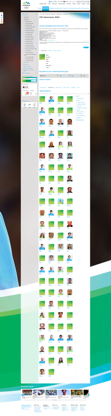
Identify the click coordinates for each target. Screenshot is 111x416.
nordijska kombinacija (81, 104)
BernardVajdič (59, 353)
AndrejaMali (49, 240)
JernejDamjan (49, 126)
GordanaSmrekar (68, 319)
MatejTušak (40, 353)
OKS (43, 13)
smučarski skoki (80, 111)
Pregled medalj (58, 87)
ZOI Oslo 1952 (28, 50)
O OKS (49, 3)
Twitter (51, 1)
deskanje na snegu (80, 102)
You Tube (82, 408)
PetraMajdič (40, 240)
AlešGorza (59, 171)
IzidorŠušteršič (50, 342)
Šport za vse (66, 8)
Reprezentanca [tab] (80, 120)
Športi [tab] (77, 96)
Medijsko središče (61, 3)
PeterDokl (49, 137)
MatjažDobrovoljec (41, 137)
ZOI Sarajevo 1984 (29, 36)
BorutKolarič (59, 206)
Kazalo (88, 3)
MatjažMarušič (49, 251)
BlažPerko (49, 274)
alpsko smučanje (80, 98)
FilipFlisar (49, 160)
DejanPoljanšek (41, 296)
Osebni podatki (43, 50)
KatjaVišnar (59, 365)
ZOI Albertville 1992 (29, 32)
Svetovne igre (25, 64)
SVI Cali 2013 (37, 408)
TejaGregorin (68, 171)
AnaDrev (68, 137)
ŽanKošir (49, 217)
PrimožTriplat (59, 342)
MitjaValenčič (68, 353)
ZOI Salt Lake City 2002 (29, 26)
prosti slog (79, 106)
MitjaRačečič (68, 296)
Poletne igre (26, 17)
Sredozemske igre (26, 66)
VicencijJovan (59, 194)
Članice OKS (54, 3)
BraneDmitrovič (59, 126)
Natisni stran (74, 1)
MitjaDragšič (59, 137)
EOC (61, 1)
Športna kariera (85, 8)
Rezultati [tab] (78, 117)
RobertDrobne (40, 149)
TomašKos (40, 217)
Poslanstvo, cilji (65, 406)
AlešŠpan (59, 331)
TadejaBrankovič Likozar (59, 115)
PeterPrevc (59, 296)
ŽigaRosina (59, 308)
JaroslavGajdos (59, 160)
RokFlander (40, 160)
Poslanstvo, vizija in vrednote (47, 408)
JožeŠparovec (69, 331)
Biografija (50, 50)
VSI (88, 93)
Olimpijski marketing (75, 8)
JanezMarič (40, 251)
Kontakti (78, 3)
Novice (78, 87)
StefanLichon (68, 228)
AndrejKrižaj (49, 228)
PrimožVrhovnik (41, 376)
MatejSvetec (40, 331)
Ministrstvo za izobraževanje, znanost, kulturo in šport (56, 1)
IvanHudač (49, 183)
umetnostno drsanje (81, 115)
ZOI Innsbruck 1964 (29, 45)
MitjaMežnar (49, 262)
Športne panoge (26, 73)
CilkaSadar (40, 319)
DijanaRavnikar (41, 308)
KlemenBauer (49, 103)
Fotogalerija (73, 87)
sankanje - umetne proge (82, 107)
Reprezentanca (51, 87)
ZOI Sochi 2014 (28, 21)
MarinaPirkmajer (50, 285)
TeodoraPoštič (50, 296)
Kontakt (73, 410)
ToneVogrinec (68, 365)
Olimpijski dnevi (56, 407)
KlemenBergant (68, 103)
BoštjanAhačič (40, 103)
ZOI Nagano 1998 (28, 28)
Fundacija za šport (54, 1)
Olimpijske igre (26, 16)
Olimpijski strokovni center (56, 8)
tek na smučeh (80, 113)
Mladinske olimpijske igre (28, 68)
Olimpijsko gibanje (43, 3)
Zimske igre (26, 19)
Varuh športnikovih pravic (66, 410)
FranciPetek (68, 274)
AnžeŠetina (49, 331)
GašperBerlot (40, 115)
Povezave (83, 3)
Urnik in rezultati (66, 87)
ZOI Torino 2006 (28, 25)
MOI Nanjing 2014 (38, 410)
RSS (1, 22)
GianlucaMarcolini (59, 240)
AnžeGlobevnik (50, 171)
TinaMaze (68, 251)
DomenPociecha (68, 285)
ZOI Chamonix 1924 (29, 60)
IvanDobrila (68, 126)
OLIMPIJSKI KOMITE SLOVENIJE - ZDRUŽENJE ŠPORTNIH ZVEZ (26, 5)
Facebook (82, 406)
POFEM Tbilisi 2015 (38, 411)
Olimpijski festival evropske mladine (28, 70)
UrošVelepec (40, 365)
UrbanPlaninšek (59, 285)
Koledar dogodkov (56, 406)
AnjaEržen (49, 149)
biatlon (78, 100)
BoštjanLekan (59, 228)
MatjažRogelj (49, 308)
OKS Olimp (69, 3)
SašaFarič (68, 149)
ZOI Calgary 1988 (28, 34)
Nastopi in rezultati (56, 50)
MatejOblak (68, 262)
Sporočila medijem (75, 406)
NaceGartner (40, 171)
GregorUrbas (49, 353)
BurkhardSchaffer (50, 319)
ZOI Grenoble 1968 (29, 43)
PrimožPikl (40, 285)
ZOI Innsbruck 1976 (29, 39)
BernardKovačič (68, 217)
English (66, 1)
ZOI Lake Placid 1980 (29, 37)
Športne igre (46, 8)
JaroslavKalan (40, 206)
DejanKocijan (49, 206)
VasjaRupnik (68, 308)
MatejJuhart (68, 194)
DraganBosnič (49, 115)
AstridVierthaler (50, 365)
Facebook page (49, 1)
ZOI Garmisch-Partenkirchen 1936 (30, 55)
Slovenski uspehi (43, 87)
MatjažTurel (68, 342)
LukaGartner (68, 160)
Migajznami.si (83, 409)
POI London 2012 (38, 406)
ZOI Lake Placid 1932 (29, 57)
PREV (22, 395)
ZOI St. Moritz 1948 (29, 52)
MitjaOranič (40, 274)
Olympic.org (59, 1)
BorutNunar (59, 262)
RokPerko (59, 274)
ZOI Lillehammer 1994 (29, 30)
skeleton (78, 109)
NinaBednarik (59, 103)
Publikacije (73, 408)
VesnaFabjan (59, 149)
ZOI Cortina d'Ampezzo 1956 (30, 48)
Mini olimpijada (55, 408)
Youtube (1, 19)
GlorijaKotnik (59, 217)
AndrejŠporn (40, 342)
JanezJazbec (68, 183)
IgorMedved (40, 262)
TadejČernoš (40, 126)
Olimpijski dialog (74, 407)
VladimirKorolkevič (69, 206)
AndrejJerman (40, 194)
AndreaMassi (59, 251)
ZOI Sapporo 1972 (28, 41)
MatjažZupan (49, 376)
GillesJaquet (59, 183)
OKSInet (74, 3)
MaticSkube (59, 319)
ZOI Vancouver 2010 (29, 23)
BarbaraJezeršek (50, 194)
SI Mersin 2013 (37, 409)
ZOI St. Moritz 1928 (29, 58)
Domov (40, 8)
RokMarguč (68, 240)
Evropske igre (25, 62)
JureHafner (40, 183)
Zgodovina (64, 407)
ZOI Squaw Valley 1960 (29, 46)
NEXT (88, 395)
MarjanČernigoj (68, 115)
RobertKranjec (40, 228)
